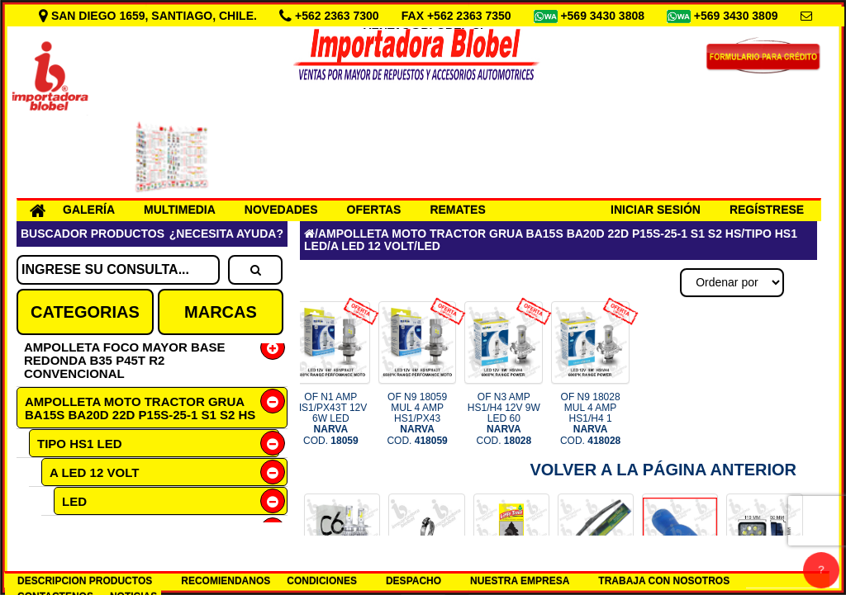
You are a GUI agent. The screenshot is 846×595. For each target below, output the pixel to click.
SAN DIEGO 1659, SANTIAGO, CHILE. (149, 15)
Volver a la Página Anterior (663, 469)
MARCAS (220, 312)
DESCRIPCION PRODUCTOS (84, 581)
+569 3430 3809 (738, 15)
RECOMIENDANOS (225, 581)
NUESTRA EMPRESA (519, 581)
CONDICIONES (322, 581)
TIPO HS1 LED (79, 444)
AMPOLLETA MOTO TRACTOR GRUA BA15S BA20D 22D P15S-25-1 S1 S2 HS (140, 408)
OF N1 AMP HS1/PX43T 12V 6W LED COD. (330, 418)
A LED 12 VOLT (94, 472)
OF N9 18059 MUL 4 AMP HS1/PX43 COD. (417, 418)
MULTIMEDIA (180, 209)
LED (74, 501)
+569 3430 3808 (604, 15)
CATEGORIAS (85, 312)
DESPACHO (413, 581)
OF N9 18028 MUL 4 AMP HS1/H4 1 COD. (590, 418)
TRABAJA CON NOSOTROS (664, 581)
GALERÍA (89, 209)
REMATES (457, 209)
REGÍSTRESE (767, 209)
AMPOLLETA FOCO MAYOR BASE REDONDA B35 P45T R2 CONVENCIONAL (125, 360)
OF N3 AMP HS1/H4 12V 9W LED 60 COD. (504, 418)
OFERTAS (374, 209)
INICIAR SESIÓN (656, 209)
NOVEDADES (281, 209)
